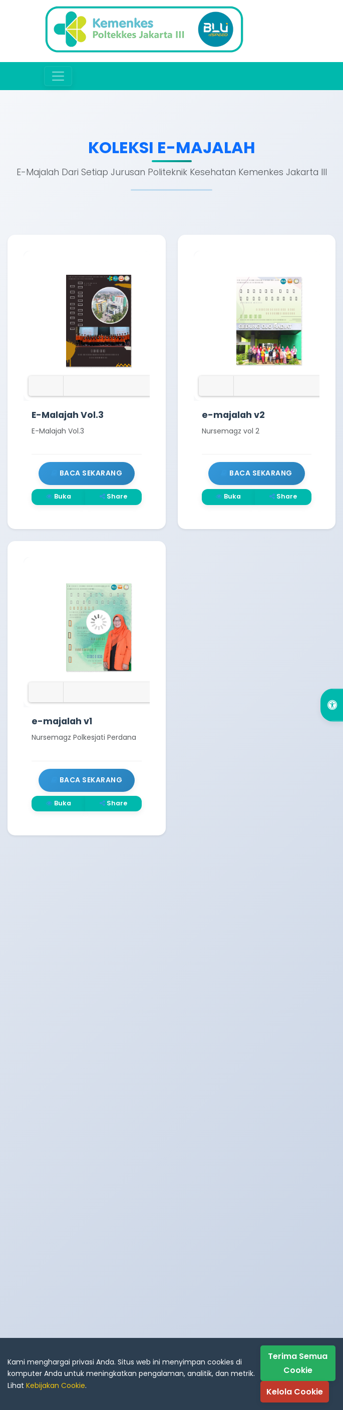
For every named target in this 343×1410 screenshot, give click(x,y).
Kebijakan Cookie (55, 1385)
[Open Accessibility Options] (331, 705)
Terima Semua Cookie (297, 1362)
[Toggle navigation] (58, 76)
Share (113, 496)
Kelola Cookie (294, 1391)
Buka (58, 496)
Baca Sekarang (87, 473)
